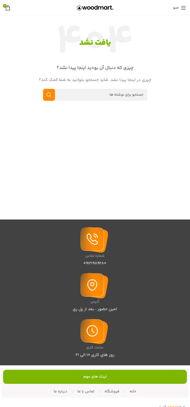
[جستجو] (95, 95)
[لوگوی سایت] (95, 8)
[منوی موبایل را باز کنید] (179, 8)
